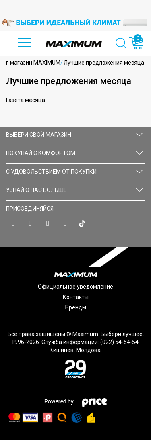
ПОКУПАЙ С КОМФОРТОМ (74, 153)
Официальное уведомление (75, 286)
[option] (75, 22)
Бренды (75, 307)
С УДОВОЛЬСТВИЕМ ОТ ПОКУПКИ (74, 171)
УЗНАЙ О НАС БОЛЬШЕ (74, 190)
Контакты (76, 297)
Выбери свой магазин (74, 134)
